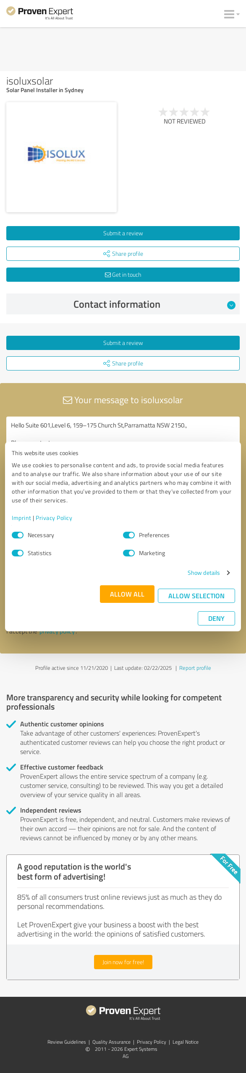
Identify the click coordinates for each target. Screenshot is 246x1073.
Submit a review (123, 233)
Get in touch (123, 274)
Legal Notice (186, 1041)
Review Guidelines (66, 1041)
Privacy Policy (54, 518)
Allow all (127, 594)
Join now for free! (123, 962)
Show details (204, 572)
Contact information (154, 304)
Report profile (195, 668)
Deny (216, 618)
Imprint (21, 518)
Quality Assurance (111, 1041)
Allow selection (196, 595)
